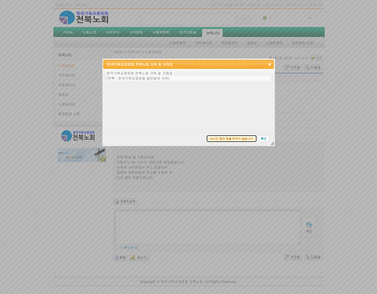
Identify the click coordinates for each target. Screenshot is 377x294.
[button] (270, 64)
